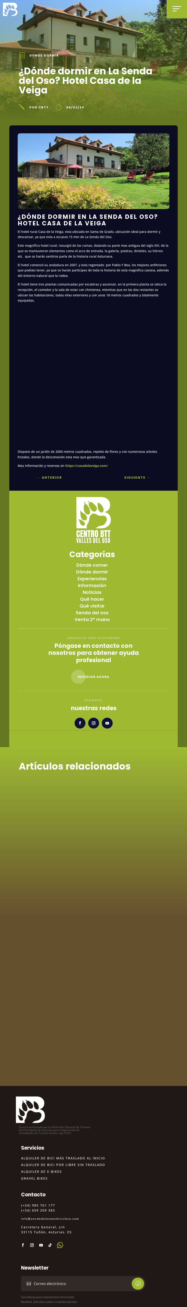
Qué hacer (92, 599)
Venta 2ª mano (92, 619)
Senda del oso (92, 613)
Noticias (92, 592)
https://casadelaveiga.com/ (86, 465)
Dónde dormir (44, 55)
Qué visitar (92, 606)
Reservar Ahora (93, 677)
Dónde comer (92, 565)
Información (92, 585)
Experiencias (92, 578)
